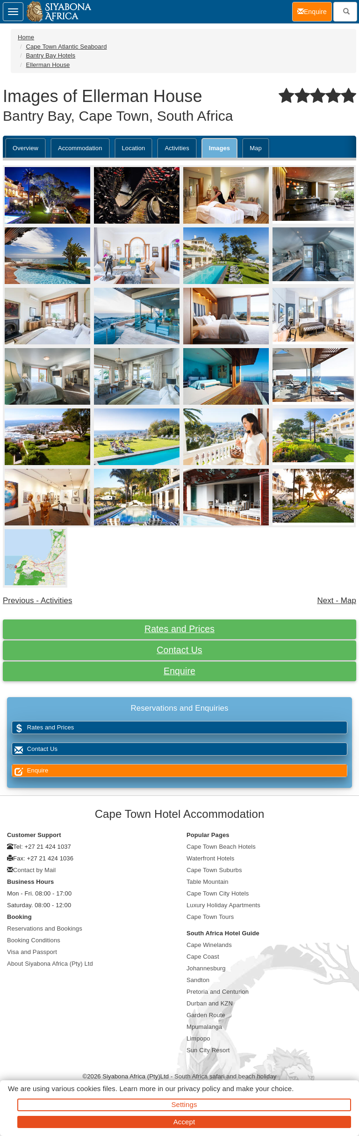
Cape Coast (203, 956)
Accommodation (80, 148)
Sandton (198, 979)
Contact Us (179, 650)
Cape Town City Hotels (218, 893)
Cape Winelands (209, 944)
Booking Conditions (33, 940)
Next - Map (336, 600)
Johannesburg (206, 968)
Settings (184, 1104)
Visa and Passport (32, 951)
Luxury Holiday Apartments (223, 905)
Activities (177, 148)
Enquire (179, 671)
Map (256, 148)
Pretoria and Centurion (218, 991)
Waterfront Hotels (210, 858)
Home (26, 37)
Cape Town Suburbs (214, 870)
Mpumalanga (204, 1026)
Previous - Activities (37, 600)
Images (219, 148)
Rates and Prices (179, 629)
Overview (25, 148)
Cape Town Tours (210, 916)
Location (133, 148)
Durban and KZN (210, 1003)
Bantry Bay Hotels (50, 55)
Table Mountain (208, 881)
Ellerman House (48, 64)
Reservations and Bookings (44, 928)
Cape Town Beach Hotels (221, 846)
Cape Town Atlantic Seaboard (66, 46)
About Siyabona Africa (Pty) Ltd (50, 963)
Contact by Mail (34, 870)
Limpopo (198, 1038)
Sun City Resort (208, 1050)
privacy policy (199, 1088)
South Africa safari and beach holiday (225, 1076)
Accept (184, 1122)
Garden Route (206, 1015)
